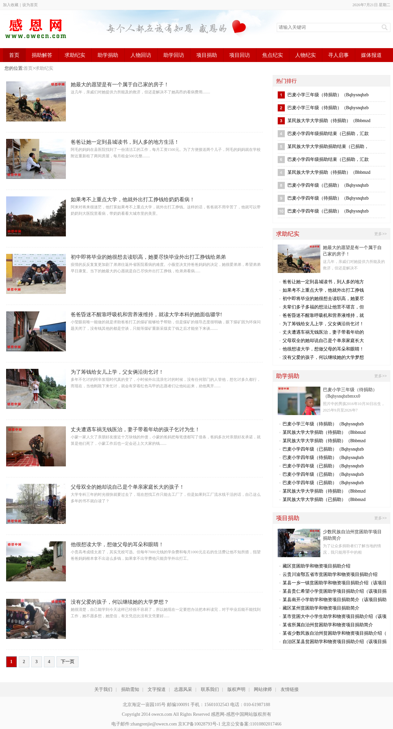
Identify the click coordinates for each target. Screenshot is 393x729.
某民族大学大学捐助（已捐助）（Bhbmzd (324, 499)
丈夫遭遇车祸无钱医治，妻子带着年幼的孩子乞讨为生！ (135, 429)
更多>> (380, 234)
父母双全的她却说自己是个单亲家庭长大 (323, 340)
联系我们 (210, 689)
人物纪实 (305, 55)
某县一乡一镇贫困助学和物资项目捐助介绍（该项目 (335, 582)
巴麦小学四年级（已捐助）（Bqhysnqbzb (328, 185)
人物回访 (140, 55)
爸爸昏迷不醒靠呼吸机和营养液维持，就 (323, 315)
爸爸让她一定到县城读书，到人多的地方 (323, 281)
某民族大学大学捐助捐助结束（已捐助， (328, 146)
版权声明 (236, 689)
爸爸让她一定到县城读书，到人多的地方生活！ (125, 142)
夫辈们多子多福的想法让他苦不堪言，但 (323, 307)
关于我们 (103, 689)
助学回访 (173, 55)
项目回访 (239, 55)
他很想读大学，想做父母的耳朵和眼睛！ (117, 544)
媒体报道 (371, 55)
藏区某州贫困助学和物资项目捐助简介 (321, 608)
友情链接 (290, 689)
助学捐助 (108, 55)
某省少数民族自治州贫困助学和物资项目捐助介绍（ (335, 633)
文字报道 (157, 689)
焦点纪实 (272, 55)
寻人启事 (338, 55)
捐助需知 (130, 689)
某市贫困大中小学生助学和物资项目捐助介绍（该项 (335, 616)
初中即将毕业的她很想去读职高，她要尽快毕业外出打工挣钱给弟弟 (148, 257)
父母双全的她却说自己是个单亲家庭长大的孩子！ (127, 487)
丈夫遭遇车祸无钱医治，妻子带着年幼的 (323, 332)
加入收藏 (10, 5)
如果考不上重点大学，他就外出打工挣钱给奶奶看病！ (133, 199)
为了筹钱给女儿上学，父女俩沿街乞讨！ (117, 372)
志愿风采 (183, 689)
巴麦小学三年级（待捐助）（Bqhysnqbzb (328, 94)
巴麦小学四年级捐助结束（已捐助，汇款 (328, 133)
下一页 (67, 661)
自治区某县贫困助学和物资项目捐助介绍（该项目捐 (335, 641)
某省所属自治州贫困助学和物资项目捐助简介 (328, 624)
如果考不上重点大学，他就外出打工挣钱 (323, 290)
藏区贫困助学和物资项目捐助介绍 (316, 566)
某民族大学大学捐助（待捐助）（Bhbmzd (328, 120)
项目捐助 (206, 55)
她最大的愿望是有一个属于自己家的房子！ (120, 84)
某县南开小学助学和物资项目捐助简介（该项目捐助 (335, 599)
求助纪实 (75, 55)
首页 (14, 55)
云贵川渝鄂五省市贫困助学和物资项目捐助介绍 (330, 574)
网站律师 (263, 689)
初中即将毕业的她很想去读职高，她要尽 (323, 298)
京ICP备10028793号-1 (199, 724)
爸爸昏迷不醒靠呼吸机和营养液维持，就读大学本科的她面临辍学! (146, 314)
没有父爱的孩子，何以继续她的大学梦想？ (120, 602)
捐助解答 (42, 55)
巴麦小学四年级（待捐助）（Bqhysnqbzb (328, 198)
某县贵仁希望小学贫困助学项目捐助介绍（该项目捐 (335, 591)
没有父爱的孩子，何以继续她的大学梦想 (323, 357)
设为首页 (30, 5)
